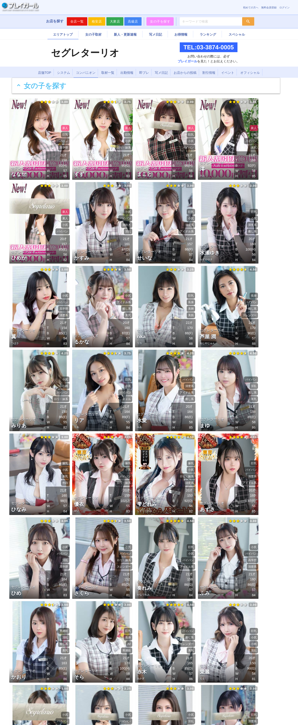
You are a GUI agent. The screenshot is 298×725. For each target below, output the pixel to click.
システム (63, 73)
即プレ (144, 73)
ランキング (208, 34)
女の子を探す (160, 21)
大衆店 (115, 21)
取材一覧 (107, 73)
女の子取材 (93, 34)
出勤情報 (126, 73)
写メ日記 (155, 34)
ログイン (284, 7)
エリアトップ (63, 34)
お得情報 (180, 34)
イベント (227, 73)
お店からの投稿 (185, 73)
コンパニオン (85, 73)
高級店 (133, 21)
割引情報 (208, 73)
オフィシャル (250, 73)
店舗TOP (44, 73)
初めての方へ (250, 7)
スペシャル (237, 34)
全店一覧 (77, 21)
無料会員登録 (269, 7)
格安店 (97, 21)
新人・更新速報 (125, 34)
